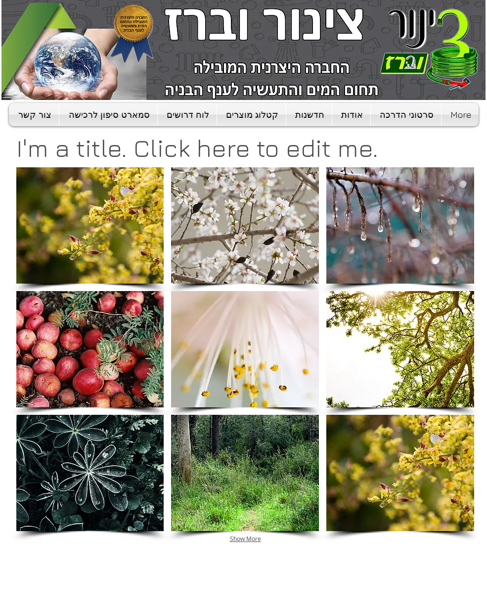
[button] (90, 225)
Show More (245, 539)
